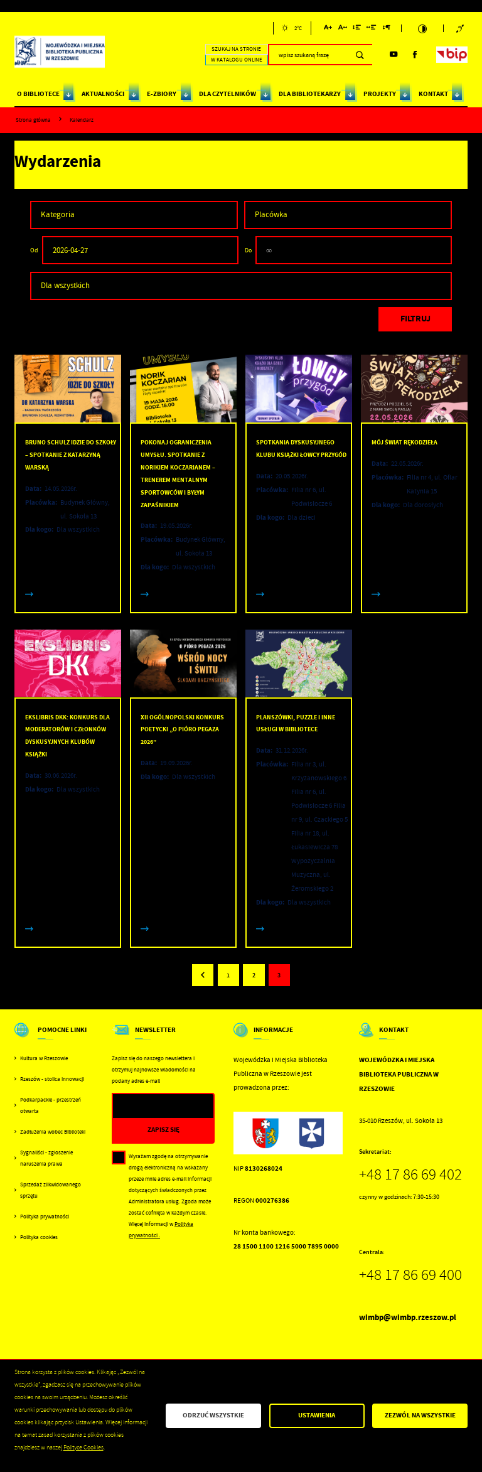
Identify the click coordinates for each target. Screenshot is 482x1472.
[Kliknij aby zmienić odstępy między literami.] (342, 29)
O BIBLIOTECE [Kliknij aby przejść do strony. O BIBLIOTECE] (38, 94)
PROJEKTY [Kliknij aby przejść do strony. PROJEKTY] (379, 94)
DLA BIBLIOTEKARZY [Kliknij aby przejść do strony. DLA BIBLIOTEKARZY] (310, 94)
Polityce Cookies (83, 1447)
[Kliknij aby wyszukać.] (360, 54)
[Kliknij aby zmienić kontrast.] (422, 28)
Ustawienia (316, 1415)
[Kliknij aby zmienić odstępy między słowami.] (371, 29)
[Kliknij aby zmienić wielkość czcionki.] (328, 29)
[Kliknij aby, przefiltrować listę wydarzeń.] (415, 319)
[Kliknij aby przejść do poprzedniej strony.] (202, 975)
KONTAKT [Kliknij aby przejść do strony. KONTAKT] (433, 94)
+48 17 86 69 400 (410, 1275)
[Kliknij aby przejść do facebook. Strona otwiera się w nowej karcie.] (415, 54)
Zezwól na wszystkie (420, 1415)
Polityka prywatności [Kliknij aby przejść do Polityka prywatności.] (44, 1216)
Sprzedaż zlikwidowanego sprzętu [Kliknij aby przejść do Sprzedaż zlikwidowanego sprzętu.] (50, 1190)
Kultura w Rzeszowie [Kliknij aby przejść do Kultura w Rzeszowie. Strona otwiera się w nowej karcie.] (44, 1058)
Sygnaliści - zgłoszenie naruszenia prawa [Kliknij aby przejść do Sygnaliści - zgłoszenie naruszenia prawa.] (46, 1158)
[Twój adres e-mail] (149, 1106)
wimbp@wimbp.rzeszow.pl (407, 1317)
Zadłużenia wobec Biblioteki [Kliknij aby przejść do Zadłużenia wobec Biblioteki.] (52, 1132)
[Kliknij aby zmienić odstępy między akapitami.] (386, 29)
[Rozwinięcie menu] (53, 1038)
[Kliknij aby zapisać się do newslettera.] (163, 1130)
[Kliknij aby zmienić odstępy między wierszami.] (357, 29)
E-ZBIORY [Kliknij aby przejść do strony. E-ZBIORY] (161, 94)
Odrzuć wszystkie (213, 1415)
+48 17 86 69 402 (410, 1174)
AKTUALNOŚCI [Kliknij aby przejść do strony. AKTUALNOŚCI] (103, 94)
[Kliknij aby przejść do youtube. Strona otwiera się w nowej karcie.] (393, 54)
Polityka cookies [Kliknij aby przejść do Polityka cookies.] (39, 1237)
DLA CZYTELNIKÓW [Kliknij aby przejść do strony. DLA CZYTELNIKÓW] (227, 94)
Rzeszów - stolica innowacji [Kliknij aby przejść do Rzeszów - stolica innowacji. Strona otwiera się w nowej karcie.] (52, 1079)
